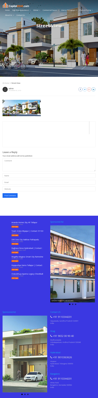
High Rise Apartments (21, 10)
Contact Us (20, 15)
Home (7, 10)
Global (36, 10)
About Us (9, 15)
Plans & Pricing (86, 10)
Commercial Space (51, 10)
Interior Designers (69, 10)
